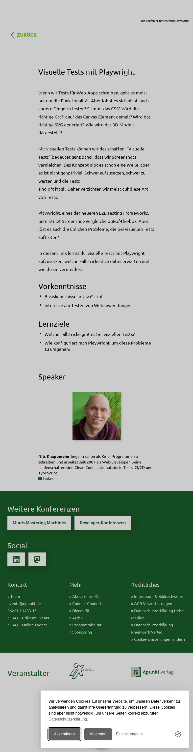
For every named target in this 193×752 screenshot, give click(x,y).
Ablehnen (98, 734)
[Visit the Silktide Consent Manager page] (178, 734)
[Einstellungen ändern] (129, 734)
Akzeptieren (64, 734)
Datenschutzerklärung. (68, 719)
